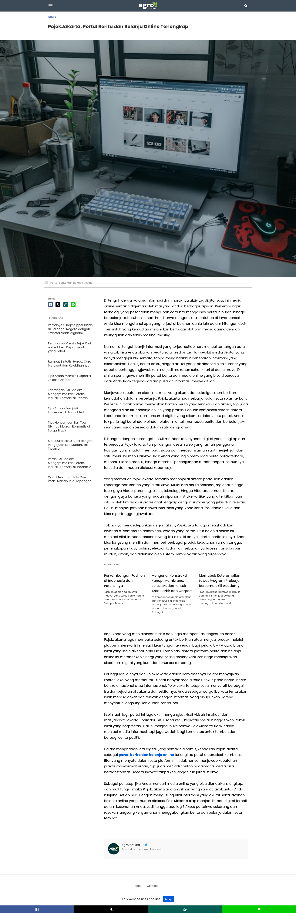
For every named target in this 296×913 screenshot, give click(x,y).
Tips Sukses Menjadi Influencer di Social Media (67, 410)
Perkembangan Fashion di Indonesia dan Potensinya (124, 580)
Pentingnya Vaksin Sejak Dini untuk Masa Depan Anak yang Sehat (69, 347)
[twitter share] (57, 304)
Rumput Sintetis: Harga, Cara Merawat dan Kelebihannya (69, 363)
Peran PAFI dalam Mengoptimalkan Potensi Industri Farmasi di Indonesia (69, 463)
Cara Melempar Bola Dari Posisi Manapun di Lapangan (69, 479)
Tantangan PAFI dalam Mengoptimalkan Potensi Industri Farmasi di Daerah (68, 394)
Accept (168, 899)
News (52, 17)
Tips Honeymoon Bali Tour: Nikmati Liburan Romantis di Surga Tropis (69, 426)
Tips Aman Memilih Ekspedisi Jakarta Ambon (69, 378)
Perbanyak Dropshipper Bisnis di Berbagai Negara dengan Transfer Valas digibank (70, 329)
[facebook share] (50, 304)
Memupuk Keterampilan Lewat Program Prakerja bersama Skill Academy (219, 580)
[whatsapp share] (65, 304)
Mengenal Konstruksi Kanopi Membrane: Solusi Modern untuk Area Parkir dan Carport (171, 583)
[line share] (73, 304)
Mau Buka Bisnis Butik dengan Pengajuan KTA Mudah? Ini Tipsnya (70, 445)
